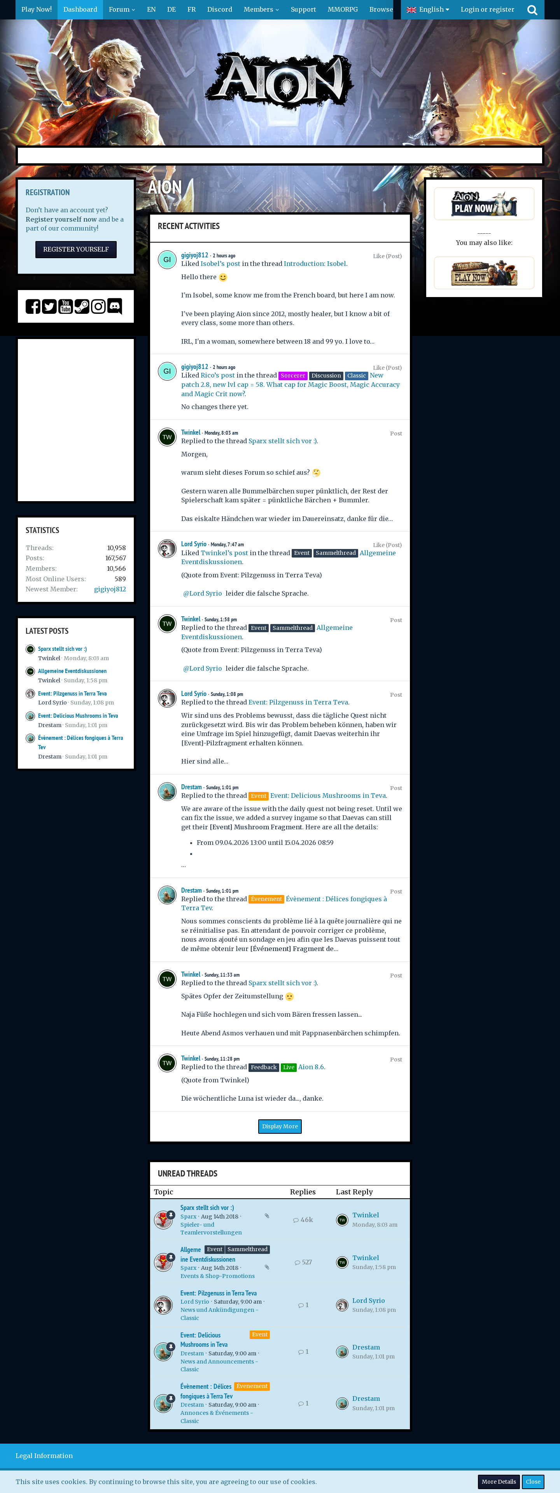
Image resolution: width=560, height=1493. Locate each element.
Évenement (252, 1386)
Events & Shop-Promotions (217, 1276)
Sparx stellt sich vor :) (62, 649)
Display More (280, 1126)
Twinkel (49, 658)
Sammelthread (248, 1249)
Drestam (49, 725)
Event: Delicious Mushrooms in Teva (78, 716)
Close (533, 1481)
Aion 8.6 (311, 1067)
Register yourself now (61, 219)
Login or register (487, 9)
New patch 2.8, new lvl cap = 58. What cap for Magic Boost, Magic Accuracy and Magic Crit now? (290, 384)
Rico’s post (218, 375)
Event (214, 1249)
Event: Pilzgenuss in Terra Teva (72, 693)
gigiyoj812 (110, 589)
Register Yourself (76, 249)
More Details (499, 1481)
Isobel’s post (220, 263)
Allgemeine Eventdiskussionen (72, 671)
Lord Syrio (52, 702)
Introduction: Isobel (315, 263)
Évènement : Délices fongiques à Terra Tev (206, 1391)
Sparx (188, 1216)
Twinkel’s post (224, 553)
